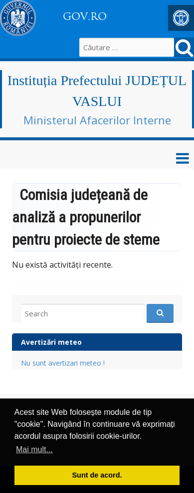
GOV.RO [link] (85, 16)
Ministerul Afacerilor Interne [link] (97, 119)
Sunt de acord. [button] (97, 475)
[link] (181, 18)
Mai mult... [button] (34, 449)
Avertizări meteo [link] (51, 342)
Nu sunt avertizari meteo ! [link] (63, 363)
